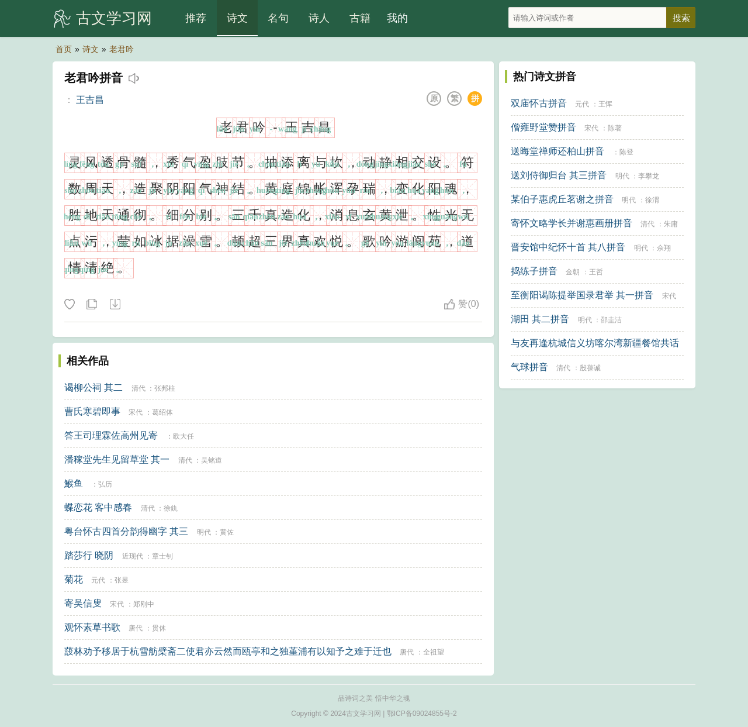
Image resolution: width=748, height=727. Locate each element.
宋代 (136, 412)
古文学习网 (114, 18)
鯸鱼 (73, 483)
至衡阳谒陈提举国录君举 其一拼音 (582, 295)
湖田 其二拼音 (540, 319)
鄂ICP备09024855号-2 (422, 713)
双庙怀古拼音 (539, 103)
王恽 (605, 104)
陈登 (626, 152)
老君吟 (121, 49)
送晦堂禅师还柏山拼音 (557, 151)
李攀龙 (648, 176)
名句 (278, 18)
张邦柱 (164, 388)
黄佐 (227, 532)
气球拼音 (529, 367)
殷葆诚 (590, 368)
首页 (64, 49)
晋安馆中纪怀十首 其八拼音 (568, 247)
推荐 (195, 18)
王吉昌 (90, 100)
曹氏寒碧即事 (92, 411)
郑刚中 (143, 604)
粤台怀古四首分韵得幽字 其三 (126, 531)
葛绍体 (162, 412)
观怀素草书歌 (92, 627)
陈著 (615, 128)
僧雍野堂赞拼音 (543, 127)
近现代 (132, 556)
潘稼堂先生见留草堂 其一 (116, 459)
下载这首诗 (114, 305)
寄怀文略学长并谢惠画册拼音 (571, 223)
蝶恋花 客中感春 (98, 507)
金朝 (573, 272)
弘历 (105, 484)
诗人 (319, 18)
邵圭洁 (611, 320)
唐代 (136, 628)
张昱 (122, 580)
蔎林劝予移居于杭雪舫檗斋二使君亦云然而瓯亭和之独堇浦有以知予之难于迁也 (228, 651)
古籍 (359, 18)
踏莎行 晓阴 (88, 555)
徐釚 (171, 508)
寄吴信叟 (83, 603)
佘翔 (664, 248)
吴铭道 (211, 460)
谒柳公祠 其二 (93, 387)
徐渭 (652, 200)
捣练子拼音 (534, 271)
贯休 (159, 628)
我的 (397, 18)
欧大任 (183, 436)
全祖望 (433, 652)
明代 (204, 532)
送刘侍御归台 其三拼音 (559, 175)
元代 (98, 580)
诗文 (237, 18)
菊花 (73, 579)
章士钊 (162, 556)
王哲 (596, 272)
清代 (138, 388)
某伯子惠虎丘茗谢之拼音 (562, 199)
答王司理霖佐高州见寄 (111, 435)
